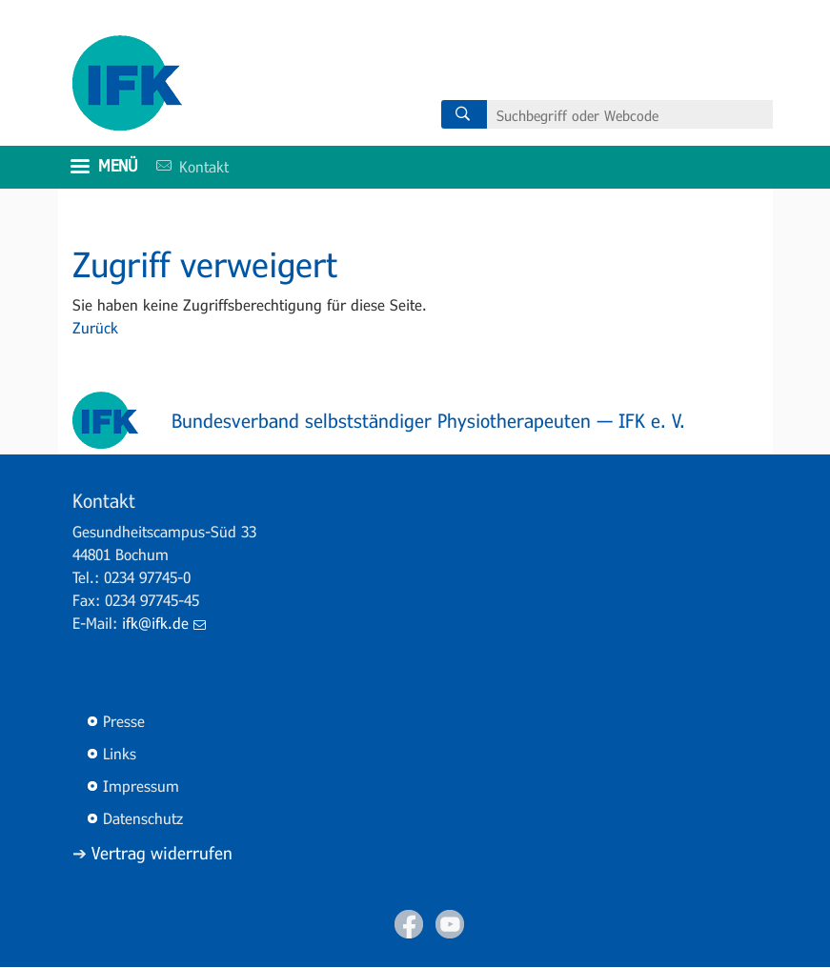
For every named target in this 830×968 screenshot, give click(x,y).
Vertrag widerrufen (162, 852)
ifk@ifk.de (164, 623)
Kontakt (185, 166)
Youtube (449, 924)
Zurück (95, 327)
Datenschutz (143, 818)
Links (119, 753)
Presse (124, 721)
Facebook (409, 924)
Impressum (141, 785)
